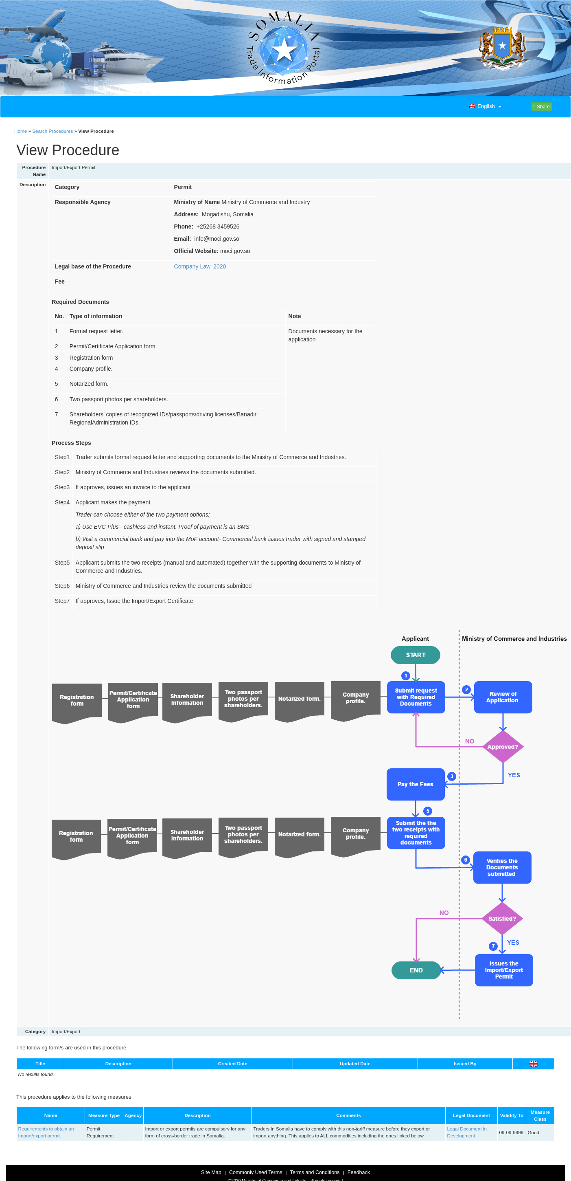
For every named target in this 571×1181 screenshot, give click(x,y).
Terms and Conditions (315, 1172)
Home (20, 131)
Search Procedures (52, 131)
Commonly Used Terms (255, 1172)
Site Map (211, 1172)
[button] (484, 106)
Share (542, 107)
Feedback (359, 1172)
